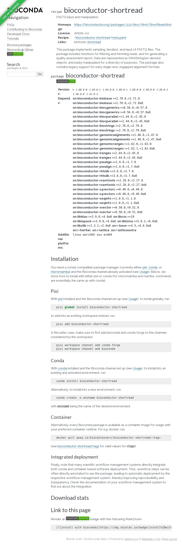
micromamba (60, 272)
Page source (169, 539)
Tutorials (13, 38)
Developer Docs (18, 34)
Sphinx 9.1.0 (132, 539)
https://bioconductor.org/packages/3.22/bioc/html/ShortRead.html (122, 24)
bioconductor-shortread (93, 37)
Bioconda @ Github (20, 49)
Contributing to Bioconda (24, 29)
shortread (94, 42)
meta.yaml (119, 37)
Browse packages (19, 45)
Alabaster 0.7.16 (151, 539)
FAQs (10, 25)
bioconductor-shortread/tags (78, 446)
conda (153, 267)
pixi (145, 267)
